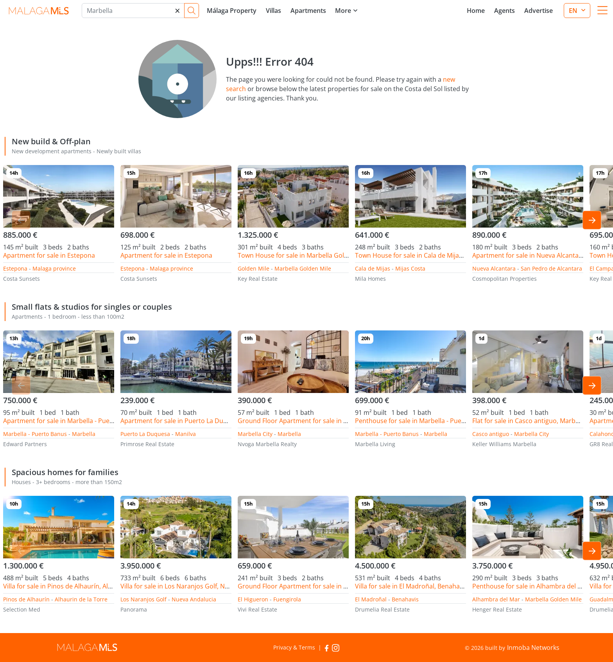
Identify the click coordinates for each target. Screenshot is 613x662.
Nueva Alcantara (494, 268)
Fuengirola (287, 599)
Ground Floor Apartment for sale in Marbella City (310, 420)
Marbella (83, 434)
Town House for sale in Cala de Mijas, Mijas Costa (427, 255)
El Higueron (253, 599)
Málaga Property (231, 10)
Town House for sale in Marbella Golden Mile (303, 255)
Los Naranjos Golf (143, 599)
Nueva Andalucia (194, 599)
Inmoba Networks (533, 647)
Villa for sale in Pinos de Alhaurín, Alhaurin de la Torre (82, 586)
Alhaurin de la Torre (81, 599)
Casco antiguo (490, 434)
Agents (504, 10)
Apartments (308, 10)
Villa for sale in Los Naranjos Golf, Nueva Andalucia (194, 586)
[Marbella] (133, 10)
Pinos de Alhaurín (26, 599)
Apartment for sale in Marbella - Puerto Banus (70, 420)
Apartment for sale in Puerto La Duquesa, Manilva (193, 420)
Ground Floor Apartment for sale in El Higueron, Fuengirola (325, 586)
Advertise (538, 10)
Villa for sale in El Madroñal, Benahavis (411, 586)
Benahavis (405, 599)
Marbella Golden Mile (302, 268)
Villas (273, 10)
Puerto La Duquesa (145, 434)
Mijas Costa (410, 268)
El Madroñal (371, 599)
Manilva (185, 434)
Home (476, 10)
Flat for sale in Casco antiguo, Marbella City (535, 420)
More (343, 10)
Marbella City (255, 434)
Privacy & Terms (294, 647)
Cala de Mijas (372, 268)
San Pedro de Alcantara (551, 268)
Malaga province (54, 268)
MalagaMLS (38, 10)
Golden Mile (253, 268)
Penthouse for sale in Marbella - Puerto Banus (422, 420)
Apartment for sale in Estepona (49, 255)
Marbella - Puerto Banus (35, 434)
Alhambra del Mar (496, 599)
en (574, 10)
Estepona (15, 268)
